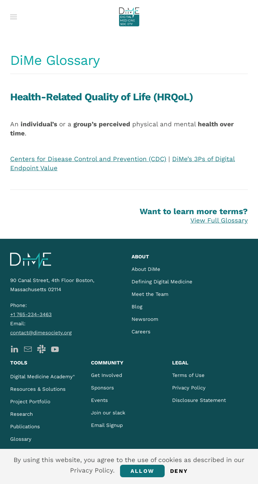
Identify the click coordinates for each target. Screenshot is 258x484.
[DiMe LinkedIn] (14, 348)
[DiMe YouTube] (55, 348)
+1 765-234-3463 (31, 314)
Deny (179, 471)
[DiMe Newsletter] (28, 348)
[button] (13, 16)
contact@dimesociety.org (41, 333)
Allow (142, 471)
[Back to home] (129, 16)
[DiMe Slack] (41, 348)
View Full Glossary (219, 220)
